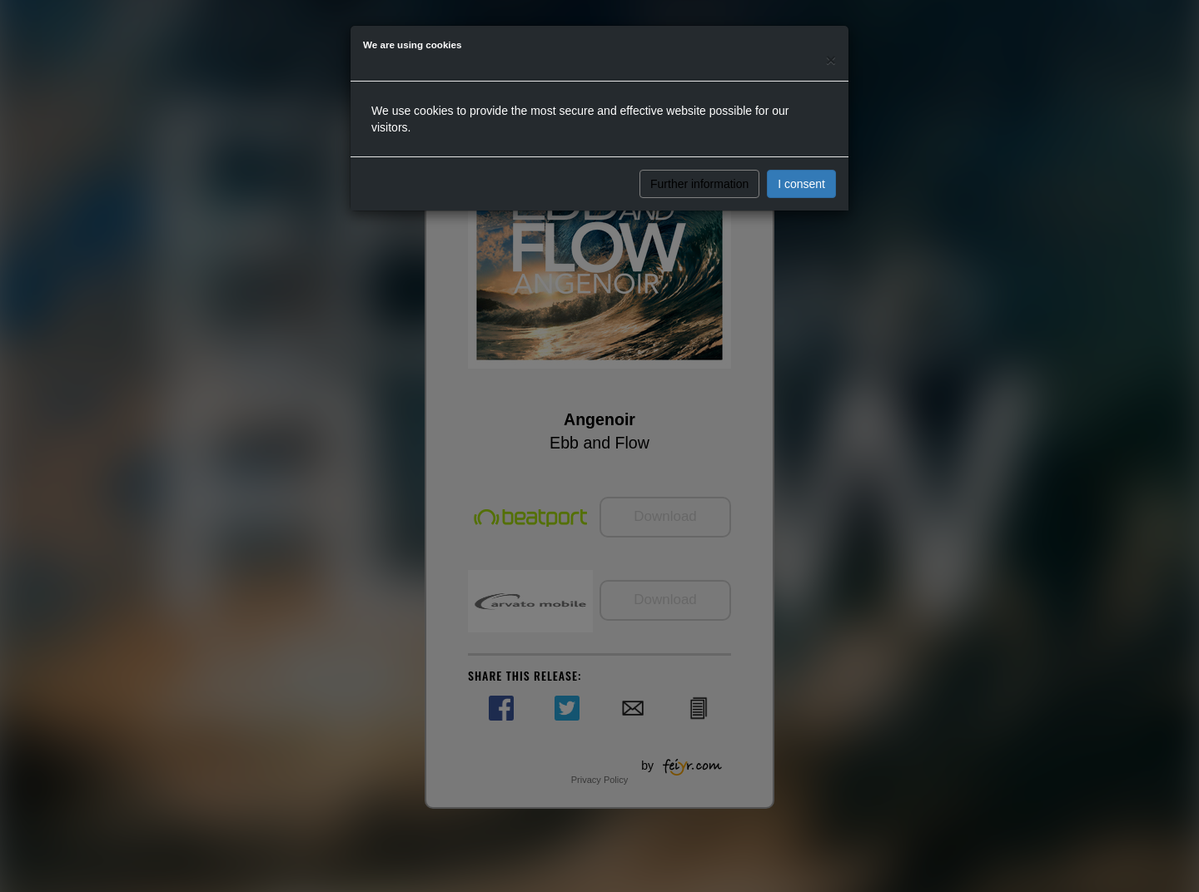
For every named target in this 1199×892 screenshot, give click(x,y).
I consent (801, 184)
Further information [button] (699, 184)
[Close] (831, 59)
